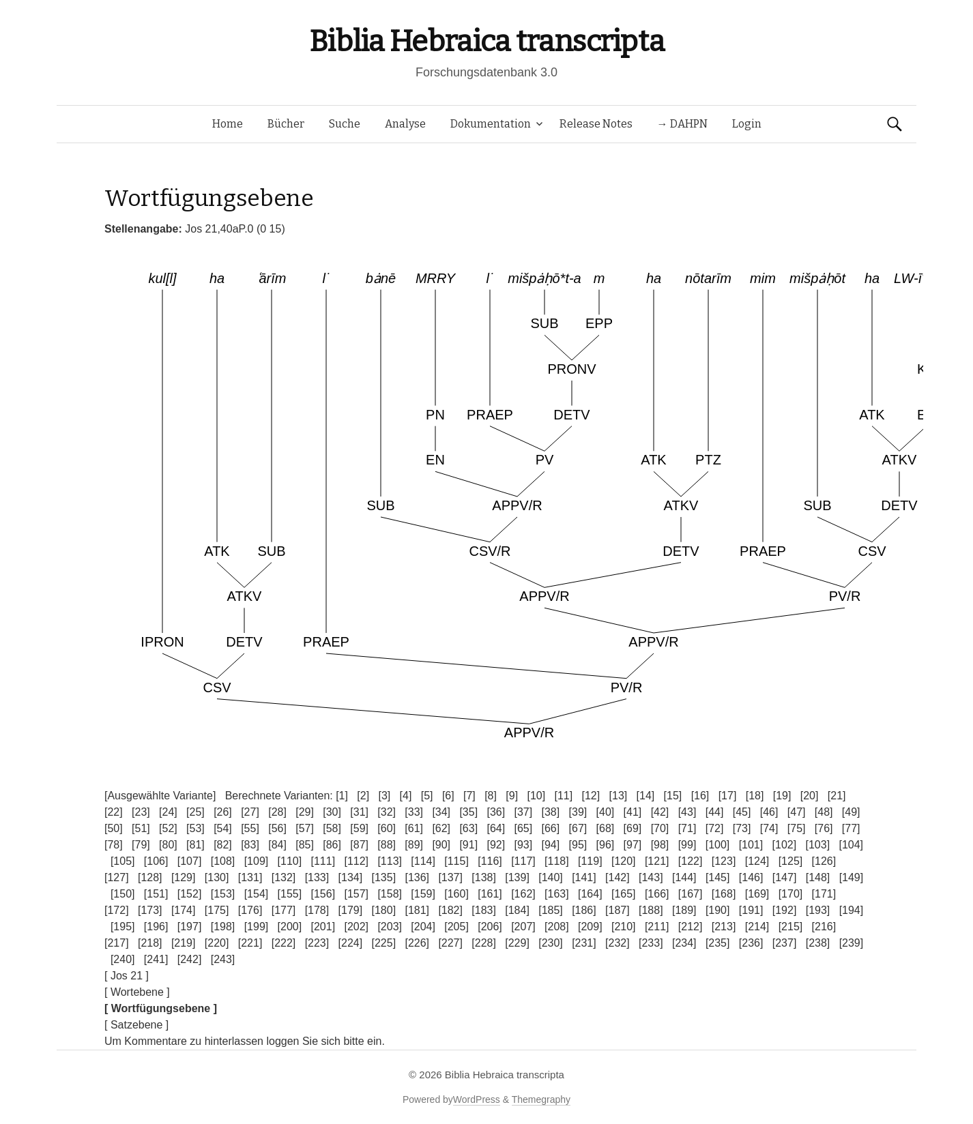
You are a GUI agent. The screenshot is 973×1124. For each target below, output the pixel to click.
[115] (456, 861)
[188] (651, 910)
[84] (277, 845)
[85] (304, 845)
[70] (660, 828)
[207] (523, 926)
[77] (851, 828)
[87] (359, 845)
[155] (290, 894)
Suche (344, 123)
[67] (578, 828)
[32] (386, 812)
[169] (757, 894)
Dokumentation (490, 123)
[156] (323, 894)
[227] (450, 943)
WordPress (476, 1099)
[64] (496, 828)
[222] (284, 943)
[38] (551, 812)
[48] (824, 812)
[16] (700, 795)
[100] (718, 845)
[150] (123, 894)
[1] (342, 795)
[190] (718, 910)
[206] (490, 926)
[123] (724, 861)
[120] (623, 861)
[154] (256, 894)
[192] (784, 910)
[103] (818, 845)
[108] (223, 861)
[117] (523, 861)
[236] (751, 943)
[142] (617, 877)
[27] (250, 812)
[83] (250, 845)
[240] (123, 959)
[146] (751, 877)
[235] (718, 943)
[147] (784, 877)
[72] (715, 828)
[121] (657, 861)
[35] (468, 812)
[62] (441, 828)
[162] (523, 894)
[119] (590, 861)
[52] (168, 828)
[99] (687, 845)
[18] (755, 795)
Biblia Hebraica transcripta (486, 41)
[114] (423, 861)
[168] (724, 894)
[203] (389, 926)
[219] (183, 943)
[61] (414, 828)
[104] (851, 845)
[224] (350, 943)
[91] (468, 845)
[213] (724, 926)
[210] (623, 926)
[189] (684, 910)
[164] (590, 894)
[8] (490, 795)
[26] (223, 812)
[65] (523, 828)
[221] (250, 943)
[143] (651, 877)
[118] (556, 861)
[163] (556, 894)
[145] (718, 877)
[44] (715, 812)
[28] (277, 812)
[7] (469, 795)
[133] (317, 877)
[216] (824, 926)
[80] (168, 845)
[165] (623, 894)
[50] (113, 828)
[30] (332, 812)
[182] (450, 910)
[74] (769, 828)
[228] (483, 943)
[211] (657, 926)
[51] (141, 828)
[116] (490, 861)
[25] (195, 812)
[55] (250, 828)
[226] (417, 943)
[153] (223, 894)
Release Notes (596, 123)
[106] (156, 861)
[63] (468, 828)
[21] (837, 795)
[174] (183, 910)
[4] (406, 795)
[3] (384, 795)
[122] (690, 861)
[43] (687, 812)
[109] (256, 861)
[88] (386, 845)
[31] (359, 812)
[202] (356, 926)
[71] (687, 828)
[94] (551, 845)
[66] (551, 828)
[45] (742, 812)
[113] (389, 861)
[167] (690, 894)
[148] (818, 877)
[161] (490, 894)
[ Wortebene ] (137, 992)
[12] (591, 795)
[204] (423, 926)
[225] (384, 943)
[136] (417, 877)
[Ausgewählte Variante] (160, 795)
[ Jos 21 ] (126, 975)
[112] (356, 861)
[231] (584, 943)
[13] (618, 795)
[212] (690, 926)
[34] (441, 812)
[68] (605, 828)
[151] (156, 894)
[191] (751, 910)
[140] (550, 877)
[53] (195, 828)
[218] (150, 943)
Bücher (285, 123)
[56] (277, 828)
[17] (727, 795)
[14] (646, 795)
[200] (290, 926)
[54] (223, 828)
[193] (818, 910)
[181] (417, 910)
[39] (578, 812)
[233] (651, 943)
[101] (751, 845)
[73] (742, 828)
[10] (536, 795)
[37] (523, 812)
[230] (550, 943)
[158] (389, 894)
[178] (317, 910)
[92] (496, 845)
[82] (223, 845)
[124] (757, 861)
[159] (423, 894)
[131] (250, 877)
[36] (496, 812)
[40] (605, 812)
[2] (363, 795)
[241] (156, 959)
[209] (590, 926)
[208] (556, 926)
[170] (791, 894)
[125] (791, 861)
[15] (673, 795)
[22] (113, 812)
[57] (304, 828)
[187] (617, 910)
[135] (384, 877)
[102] (784, 845)
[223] (317, 943)
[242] (189, 959)
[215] (791, 926)
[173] (150, 910)
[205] (456, 926)
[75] (796, 828)
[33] (414, 812)
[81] (195, 845)
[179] (350, 910)
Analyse (405, 123)
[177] (284, 910)
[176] (250, 910)
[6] (448, 795)
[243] (223, 959)
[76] (824, 828)
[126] (824, 861)
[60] (386, 828)
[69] (633, 828)
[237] (784, 943)
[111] (323, 861)
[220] (217, 943)
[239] (851, 943)
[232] (617, 943)
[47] (796, 812)
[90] (441, 845)
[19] (782, 795)
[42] (660, 812)
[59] (359, 828)
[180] (384, 910)
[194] (851, 910)
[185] (550, 910)
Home (227, 123)
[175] (217, 910)
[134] (350, 877)
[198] (223, 926)
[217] (116, 943)
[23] (141, 812)
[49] (851, 812)
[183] (483, 910)
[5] (427, 795)
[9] (512, 795)
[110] (290, 861)
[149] (851, 877)
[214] (757, 926)
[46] (769, 812)
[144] (684, 877)
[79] (141, 845)
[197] (189, 926)
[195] (123, 926)
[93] (523, 845)
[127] (116, 877)
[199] (256, 926)
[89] (414, 845)
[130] (217, 877)
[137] (450, 877)
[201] (323, 926)
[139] (517, 877)
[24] (168, 812)
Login (746, 123)
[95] (578, 845)
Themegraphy (541, 1099)
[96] (605, 845)
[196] (156, 926)
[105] (123, 861)
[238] (818, 943)
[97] (633, 845)
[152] (189, 894)
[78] (113, 845)
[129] (183, 877)
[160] (456, 894)
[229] (517, 943)
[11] (563, 795)
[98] (660, 845)
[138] (483, 877)
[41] (633, 812)
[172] (116, 910)
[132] (284, 877)
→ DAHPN (682, 123)
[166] (657, 894)
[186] (584, 910)
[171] (824, 894)
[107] (189, 861)
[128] (150, 877)
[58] (332, 828)
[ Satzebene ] (136, 1025)
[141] (584, 877)
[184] (517, 910)
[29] (304, 812)
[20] (809, 795)
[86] (332, 845)
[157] (356, 894)
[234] (684, 943)
